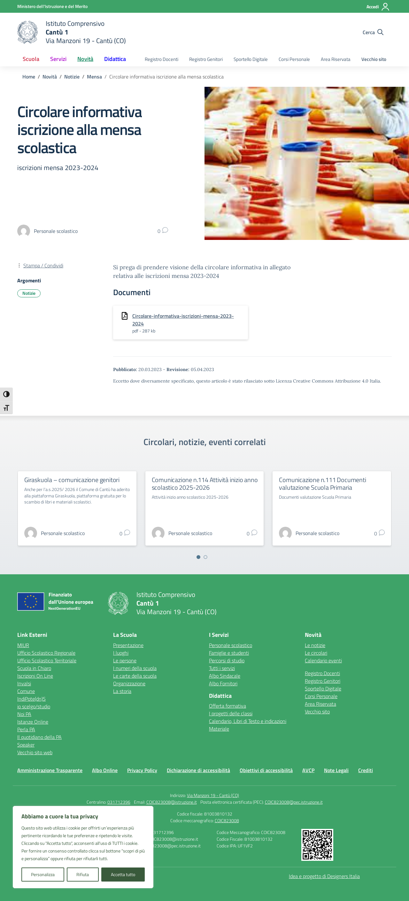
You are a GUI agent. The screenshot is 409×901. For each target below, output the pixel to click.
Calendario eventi (323, 660)
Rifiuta (82, 874)
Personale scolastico (230, 645)
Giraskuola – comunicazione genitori (72, 480)
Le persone (124, 660)
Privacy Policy (142, 770)
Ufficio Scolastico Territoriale (46, 660)
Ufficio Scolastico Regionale (46, 653)
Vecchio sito (373, 59)
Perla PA (26, 729)
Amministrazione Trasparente (49, 770)
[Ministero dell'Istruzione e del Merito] (52, 6)
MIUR (23, 645)
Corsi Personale (294, 59)
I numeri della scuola (135, 668)
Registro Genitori (206, 59)
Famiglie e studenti (229, 653)
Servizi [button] (58, 59)
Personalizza (43, 874)
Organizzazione (129, 683)
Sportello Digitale (251, 59)
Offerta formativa (227, 706)
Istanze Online (32, 722)
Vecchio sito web (34, 752)
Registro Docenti (161, 59)
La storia (122, 691)
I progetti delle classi (230, 713)
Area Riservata (336, 59)
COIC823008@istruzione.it (171, 802)
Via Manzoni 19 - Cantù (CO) (213, 795)
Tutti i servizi (222, 668)
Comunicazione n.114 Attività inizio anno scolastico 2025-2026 (205, 483)
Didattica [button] (115, 59)
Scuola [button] (31, 59)
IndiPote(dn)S (31, 699)
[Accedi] (378, 6)
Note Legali (336, 770)
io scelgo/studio (33, 706)
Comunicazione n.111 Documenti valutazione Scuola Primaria (322, 483)
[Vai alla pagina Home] (28, 76)
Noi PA (24, 714)
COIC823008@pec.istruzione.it (294, 802)
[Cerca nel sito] (373, 32)
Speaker (26, 744)
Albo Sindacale (224, 676)
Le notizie (315, 645)
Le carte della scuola (135, 676)
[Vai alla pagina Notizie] (72, 76)
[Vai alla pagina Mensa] (94, 76)
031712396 (118, 802)
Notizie (28, 293)
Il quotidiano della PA (39, 737)
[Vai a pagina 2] (205, 557)
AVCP (308, 770)
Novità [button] (85, 59)
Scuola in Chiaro (34, 668)
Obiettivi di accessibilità (266, 770)
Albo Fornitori (223, 683)
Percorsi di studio (226, 660)
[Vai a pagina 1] (198, 557)
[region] (83, 847)
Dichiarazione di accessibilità (198, 770)
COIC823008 (227, 820)
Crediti (365, 770)
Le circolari (316, 653)
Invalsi (24, 683)
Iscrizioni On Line (35, 676)
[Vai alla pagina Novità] (49, 76)
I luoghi (120, 653)
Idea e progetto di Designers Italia (324, 876)
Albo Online (105, 770)
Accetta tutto (123, 874)
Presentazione (128, 645)
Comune (26, 691)
